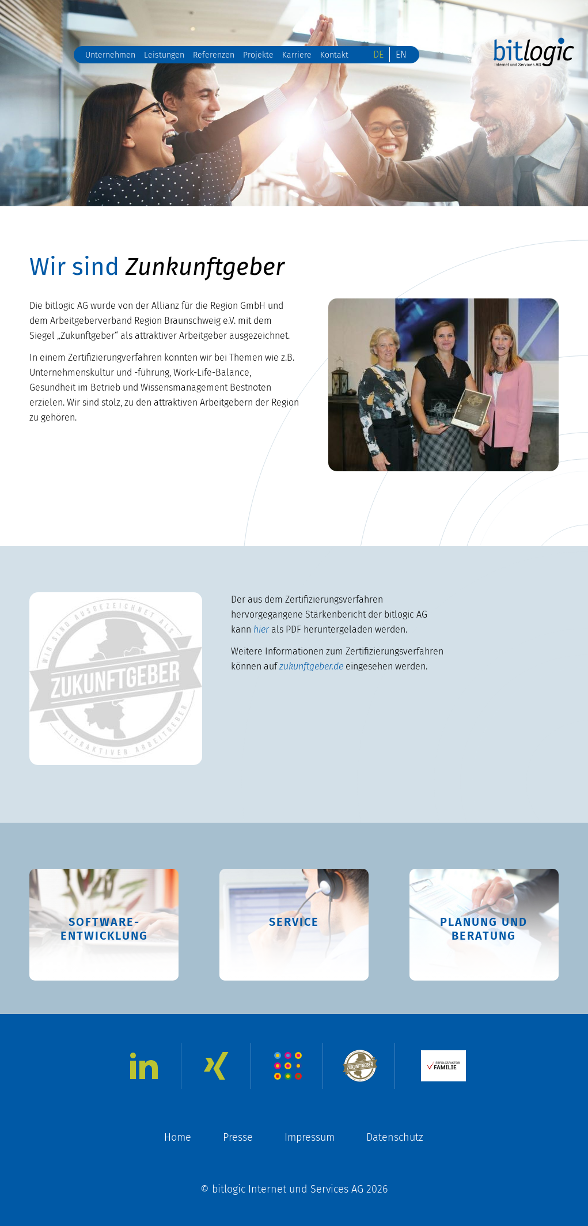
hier (261, 629)
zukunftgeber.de (311, 666)
